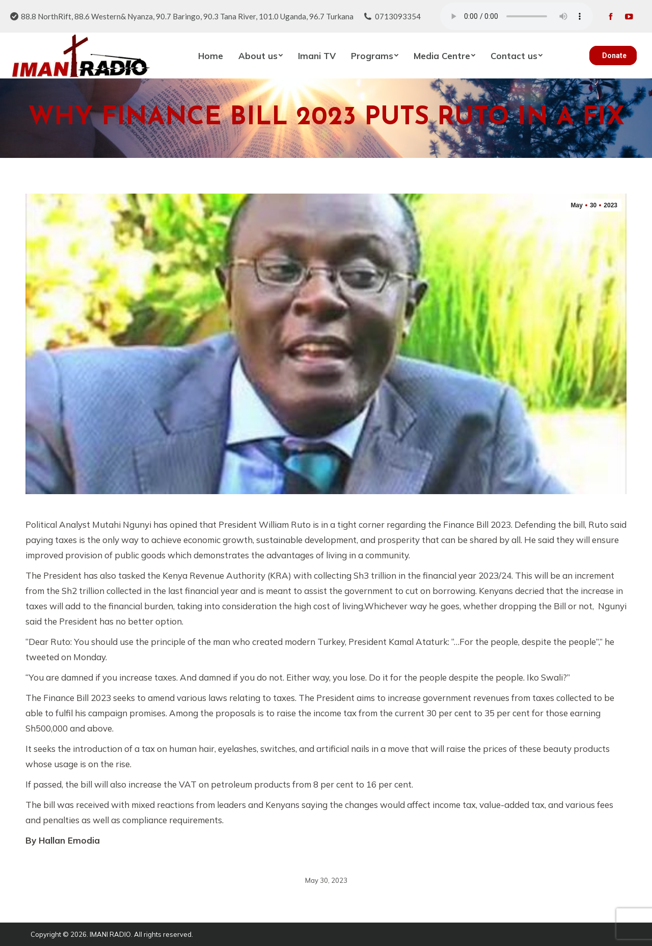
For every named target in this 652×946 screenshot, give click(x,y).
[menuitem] (210, 55)
